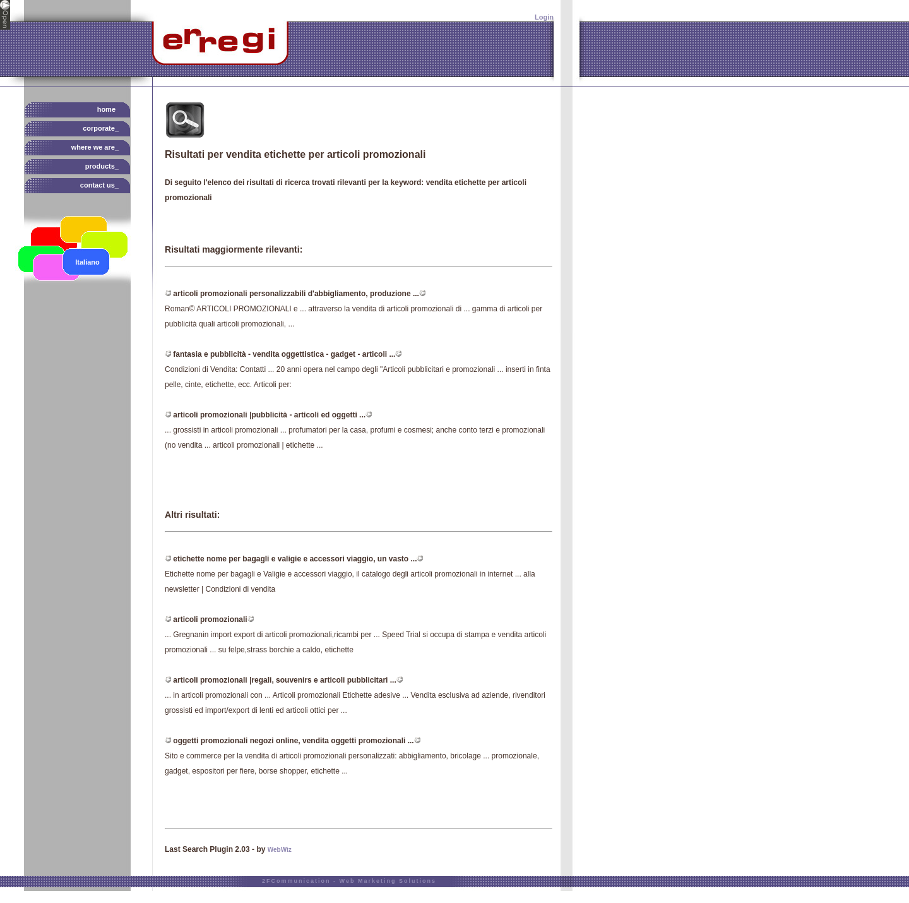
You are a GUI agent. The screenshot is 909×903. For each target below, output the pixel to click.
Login (544, 17)
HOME (106, 109)
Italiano (87, 262)
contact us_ (99, 185)
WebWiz (280, 849)
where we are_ (95, 147)
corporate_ (101, 128)
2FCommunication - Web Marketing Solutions (349, 881)
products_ (102, 166)
